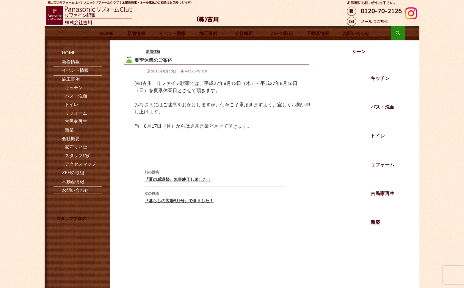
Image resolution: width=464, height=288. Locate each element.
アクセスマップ (80, 164)
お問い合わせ (356, 33)
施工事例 (208, 33)
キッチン (380, 78)
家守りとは (76, 147)
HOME (107, 33)
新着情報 (136, 33)
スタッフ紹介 (78, 155)
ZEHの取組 (282, 33)
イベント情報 (172, 33)
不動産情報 (318, 33)
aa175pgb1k (196, 71)
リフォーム (382, 164)
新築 (375, 222)
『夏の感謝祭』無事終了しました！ (215, 175)
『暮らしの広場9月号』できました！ (215, 196)
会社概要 (244, 33)
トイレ (378, 135)
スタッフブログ (71, 218)
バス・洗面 (382, 107)
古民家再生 (382, 193)
